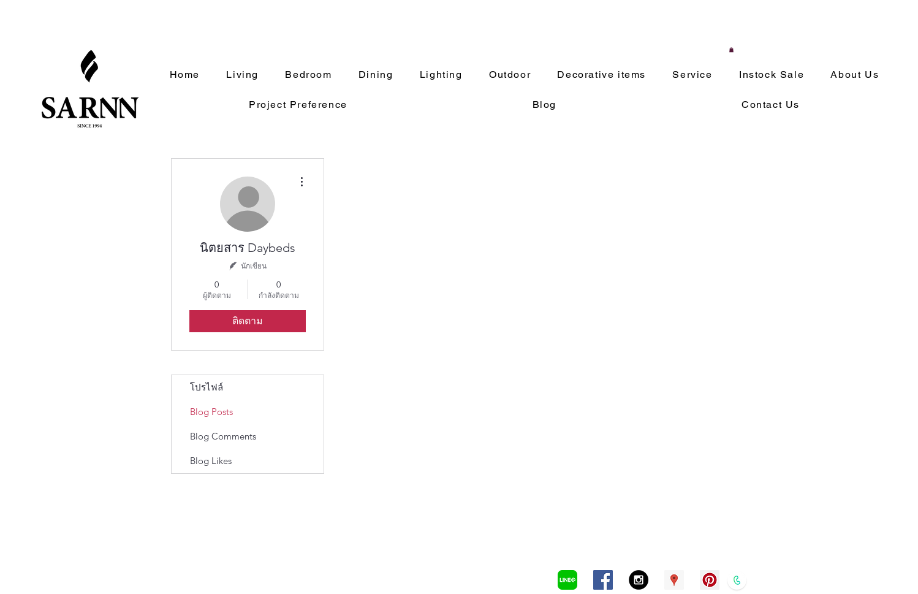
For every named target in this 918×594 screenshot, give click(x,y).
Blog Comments (223, 436)
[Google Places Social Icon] (674, 580)
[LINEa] (567, 580)
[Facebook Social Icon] (603, 580)
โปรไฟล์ (206, 387)
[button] (731, 49)
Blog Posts (211, 411)
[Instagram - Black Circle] (638, 580)
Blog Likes (211, 460)
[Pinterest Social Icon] (709, 580)
